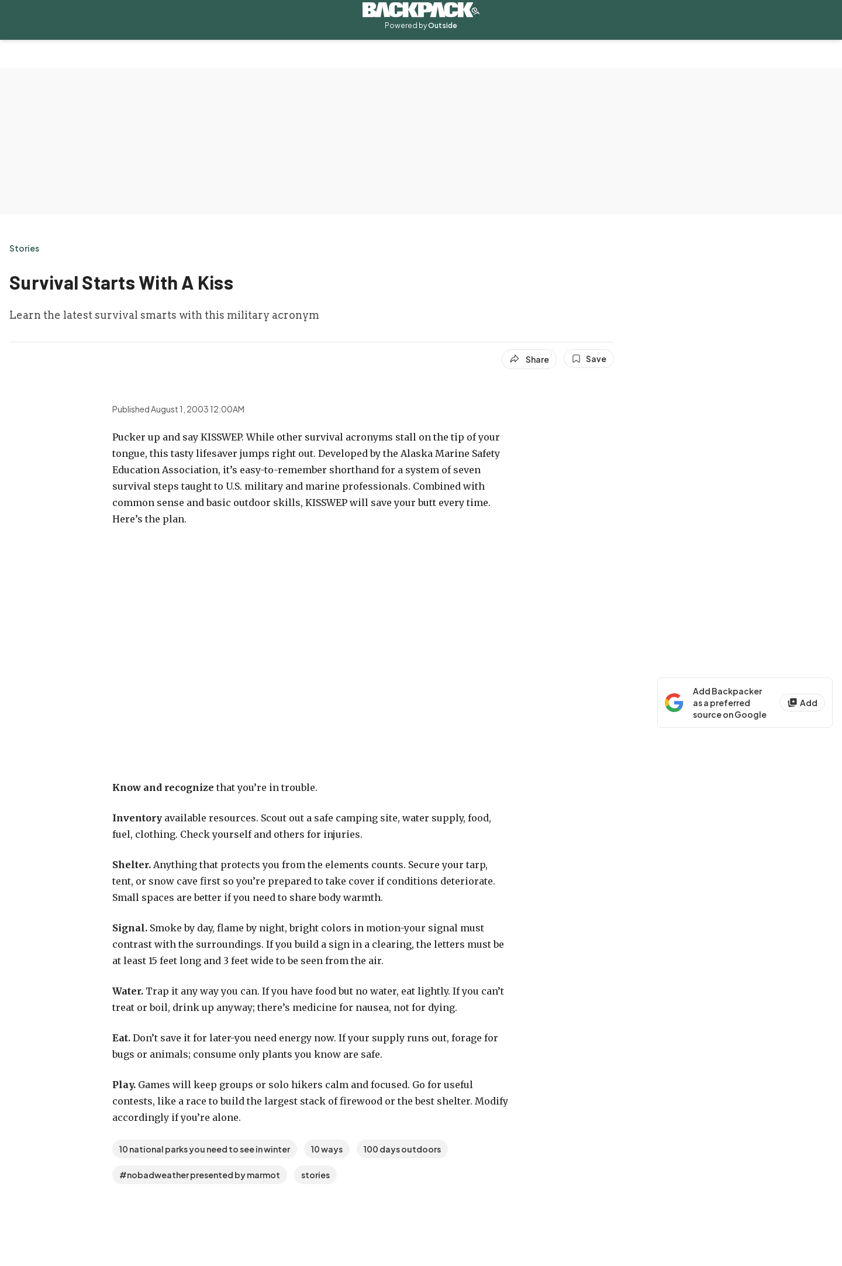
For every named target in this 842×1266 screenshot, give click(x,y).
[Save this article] (589, 358)
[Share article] (529, 359)
